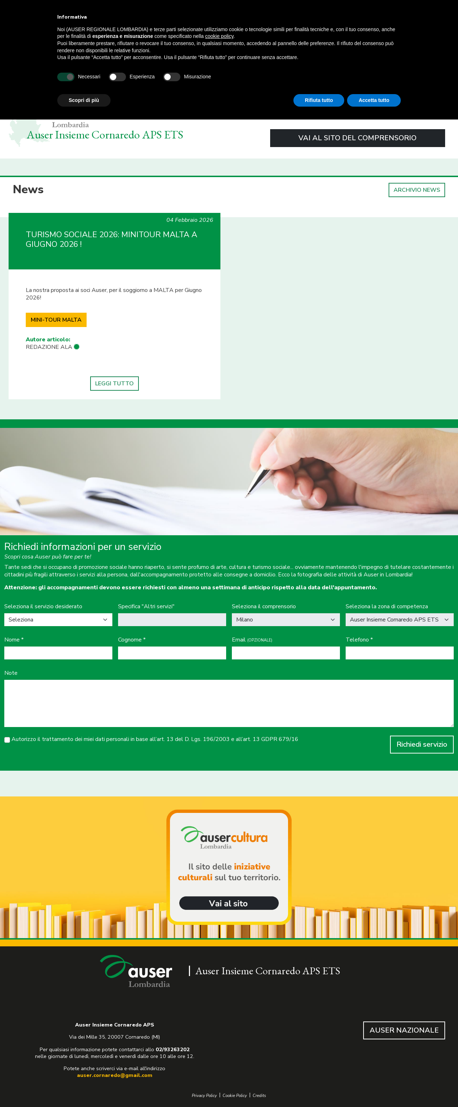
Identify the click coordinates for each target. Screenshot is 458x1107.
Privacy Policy (204, 1095)
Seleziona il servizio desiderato (43, 606)
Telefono (359, 640)
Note (11, 673)
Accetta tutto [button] (374, 100)
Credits (259, 1095)
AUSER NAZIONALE (404, 1030)
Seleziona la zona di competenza (387, 606)
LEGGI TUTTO (114, 383)
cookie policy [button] (219, 36)
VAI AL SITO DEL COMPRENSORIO (357, 138)
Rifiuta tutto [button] (319, 100)
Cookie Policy (235, 1095)
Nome (14, 640)
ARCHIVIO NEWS (417, 190)
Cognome (132, 640)
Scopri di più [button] (84, 100)
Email (252, 640)
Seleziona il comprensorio (264, 606)
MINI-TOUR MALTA (56, 320)
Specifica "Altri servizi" (146, 606)
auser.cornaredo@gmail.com (114, 1075)
